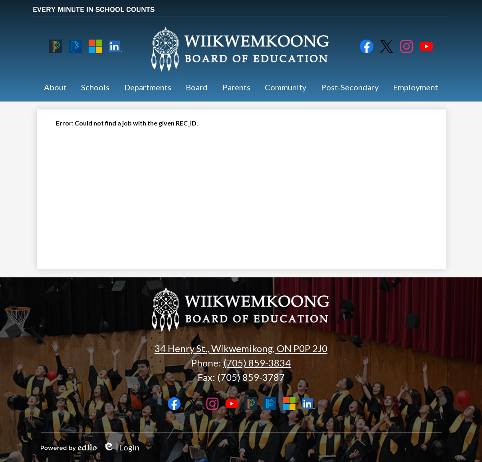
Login (121, 447)
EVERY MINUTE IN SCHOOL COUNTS (94, 9)
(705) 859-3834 (257, 362)
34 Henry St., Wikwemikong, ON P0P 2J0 (241, 348)
